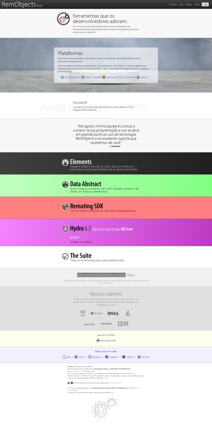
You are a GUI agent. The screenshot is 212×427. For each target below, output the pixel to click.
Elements (135, 68)
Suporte (189, 4)
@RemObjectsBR (106, 340)
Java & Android (126, 77)
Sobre (197, 4)
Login (205, 4)
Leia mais (107, 378)
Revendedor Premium (77, 371)
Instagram (111, 356)
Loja (181, 4)
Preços (130, 275)
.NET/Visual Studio (70, 77)
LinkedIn (128, 356)
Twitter (79, 356)
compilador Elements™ (115, 383)
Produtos (173, 4)
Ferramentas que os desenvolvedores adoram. (100, 18)
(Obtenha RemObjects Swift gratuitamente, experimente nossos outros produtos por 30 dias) (106, 281)
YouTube (143, 356)
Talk (66, 356)
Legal (133, 373)
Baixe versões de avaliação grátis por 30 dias (101, 275)
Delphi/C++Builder (91, 77)
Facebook (94, 356)
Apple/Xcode (109, 77)
